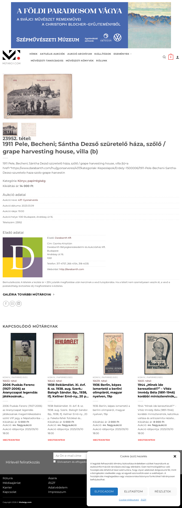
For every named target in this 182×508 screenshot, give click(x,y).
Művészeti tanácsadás (47, 60)
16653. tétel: (10, 380)
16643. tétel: (55, 380)
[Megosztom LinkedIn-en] (19, 304)
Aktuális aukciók (52, 54)
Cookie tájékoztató (129, 499)
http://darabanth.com (71, 269)
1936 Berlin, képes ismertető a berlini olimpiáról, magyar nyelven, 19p (107, 390)
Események (123, 54)
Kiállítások (102, 54)
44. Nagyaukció (22, 425)
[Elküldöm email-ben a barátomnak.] (12, 304)
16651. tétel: (145, 380)
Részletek (163, 491)
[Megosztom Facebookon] (6, 304)
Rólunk (101, 60)
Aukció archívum (79, 54)
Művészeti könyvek (80, 60)
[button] (175, 456)
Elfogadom (104, 491)
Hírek (34, 54)
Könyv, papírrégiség (32, 181)
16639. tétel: (100, 380)
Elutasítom (133, 491)
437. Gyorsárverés (28, 200)
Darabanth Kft (63, 238)
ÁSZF (143, 499)
